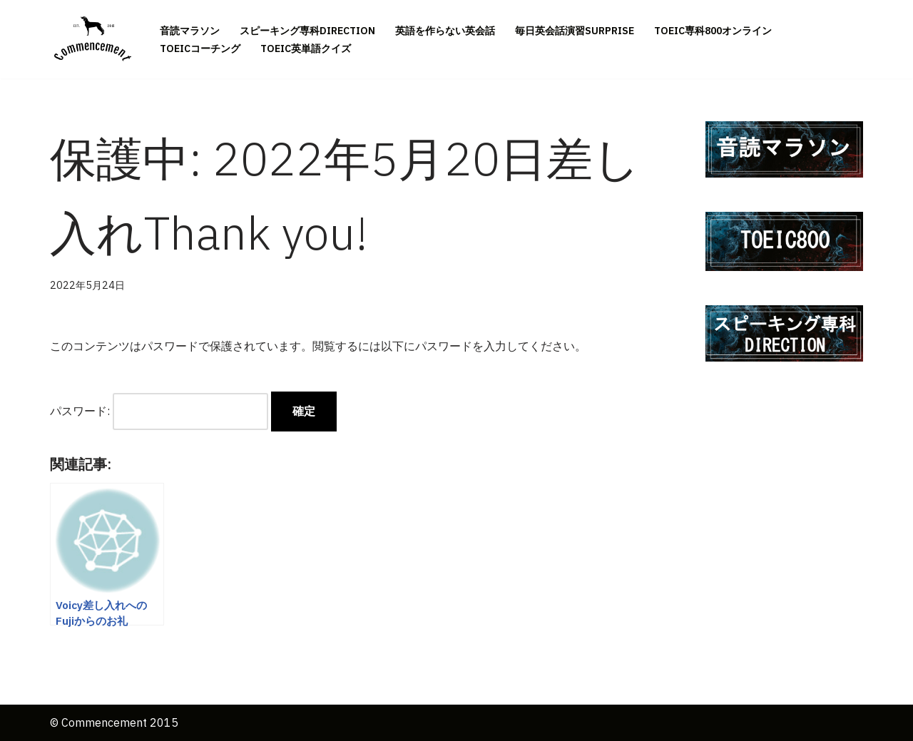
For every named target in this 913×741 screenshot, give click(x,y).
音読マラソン (190, 30)
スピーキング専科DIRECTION (307, 30)
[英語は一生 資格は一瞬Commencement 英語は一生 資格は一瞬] (93, 39)
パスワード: (159, 411)
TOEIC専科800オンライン (713, 30)
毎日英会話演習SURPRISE (574, 30)
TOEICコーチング (200, 48)
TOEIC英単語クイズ (305, 48)
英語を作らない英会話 (445, 30)
